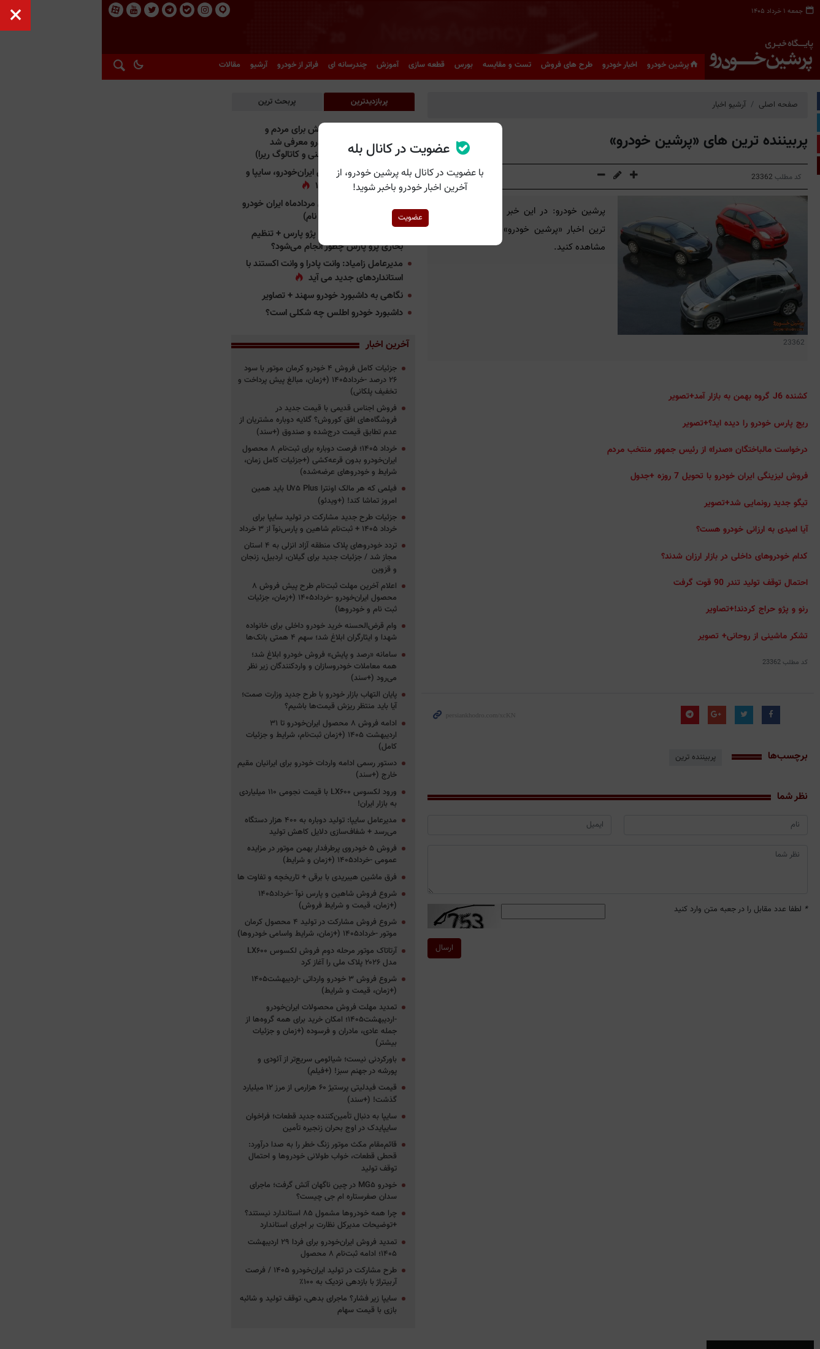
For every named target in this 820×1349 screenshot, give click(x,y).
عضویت (410, 218)
